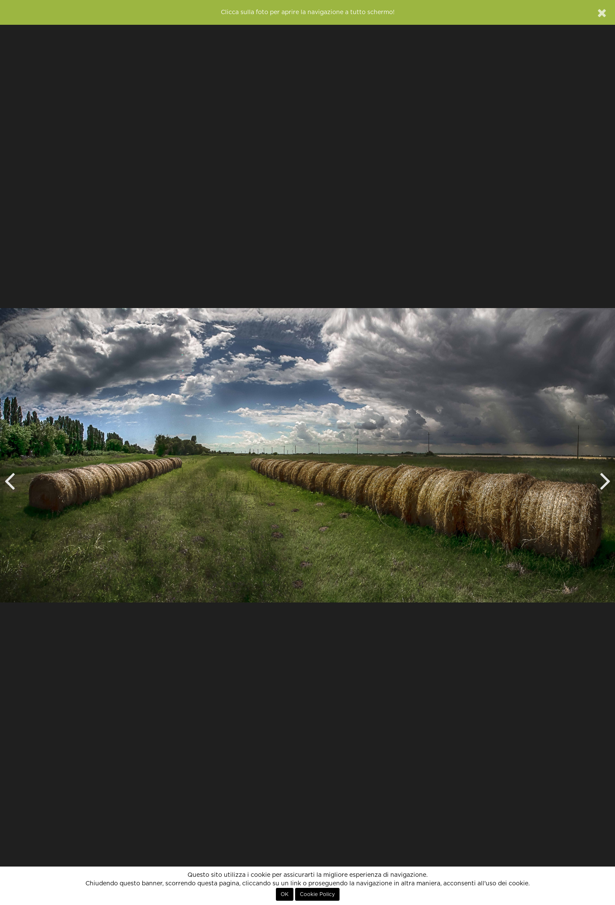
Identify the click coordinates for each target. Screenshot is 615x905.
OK (285, 894)
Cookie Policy (317, 894)
